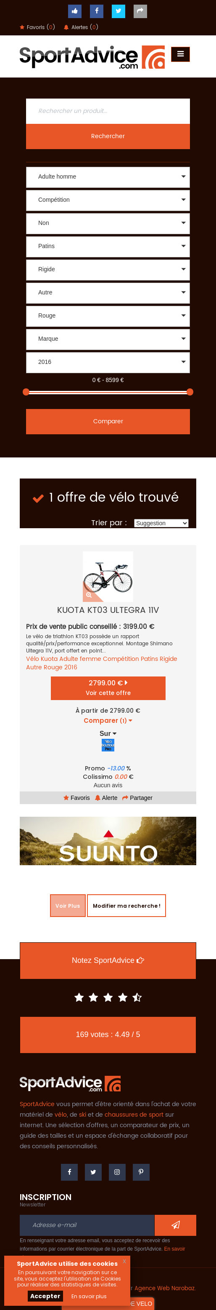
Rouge (53, 667)
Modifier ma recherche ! (125, 905)
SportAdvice (37, 1104)
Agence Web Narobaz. (165, 1288)
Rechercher (108, 136)
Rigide (168, 659)
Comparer (108, 421)
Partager (137, 797)
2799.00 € (108, 687)
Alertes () (81, 28)
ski (82, 1115)
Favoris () (37, 28)
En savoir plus (89, 1296)
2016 (70, 667)
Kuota (49, 659)
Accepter (45, 1296)
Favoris (76, 797)
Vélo (32, 659)
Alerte (106, 797)
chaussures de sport (134, 1115)
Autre (34, 667)
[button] (108, 177)
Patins (149, 659)
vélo (61, 1115)
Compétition (121, 659)
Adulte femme (80, 659)
